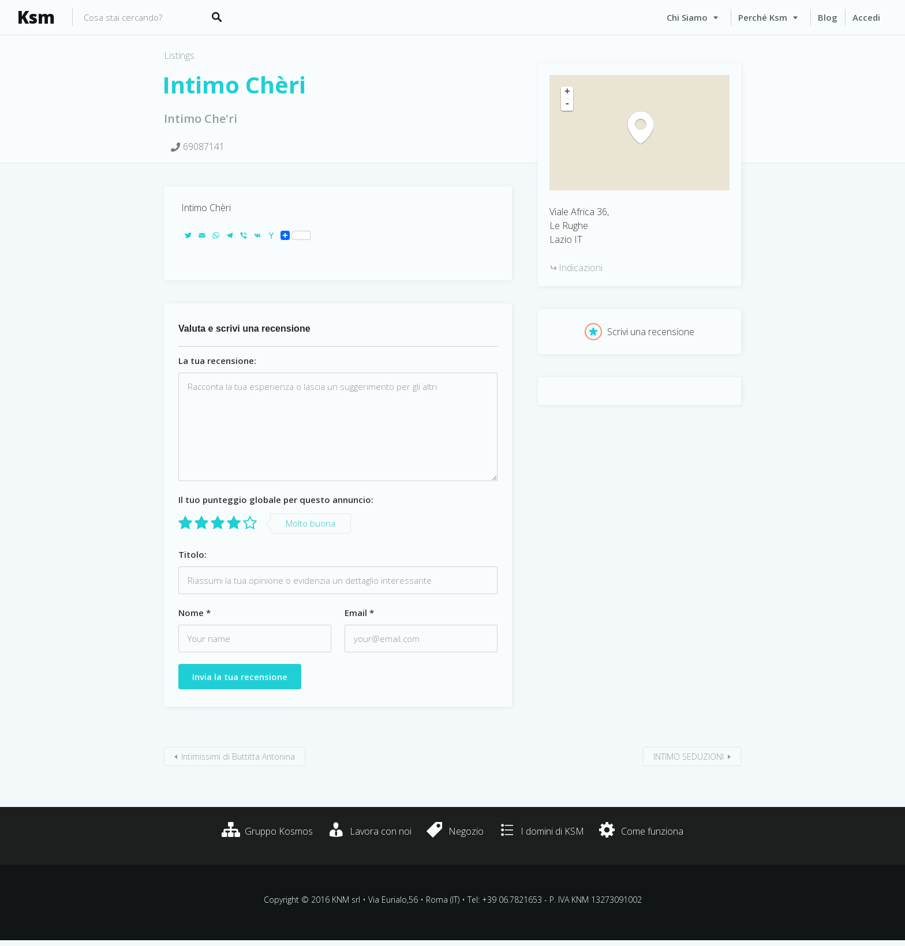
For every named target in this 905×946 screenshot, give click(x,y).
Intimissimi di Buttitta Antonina (238, 756)
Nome (194, 612)
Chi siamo (687, 17)
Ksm (36, 17)
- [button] (567, 104)
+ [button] (567, 92)
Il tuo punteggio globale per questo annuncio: (275, 499)
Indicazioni (581, 267)
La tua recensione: (217, 360)
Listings (179, 55)
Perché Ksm (762, 17)
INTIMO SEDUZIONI (688, 756)
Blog (827, 17)
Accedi (866, 17)
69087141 (204, 146)
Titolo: (192, 554)
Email (359, 612)
